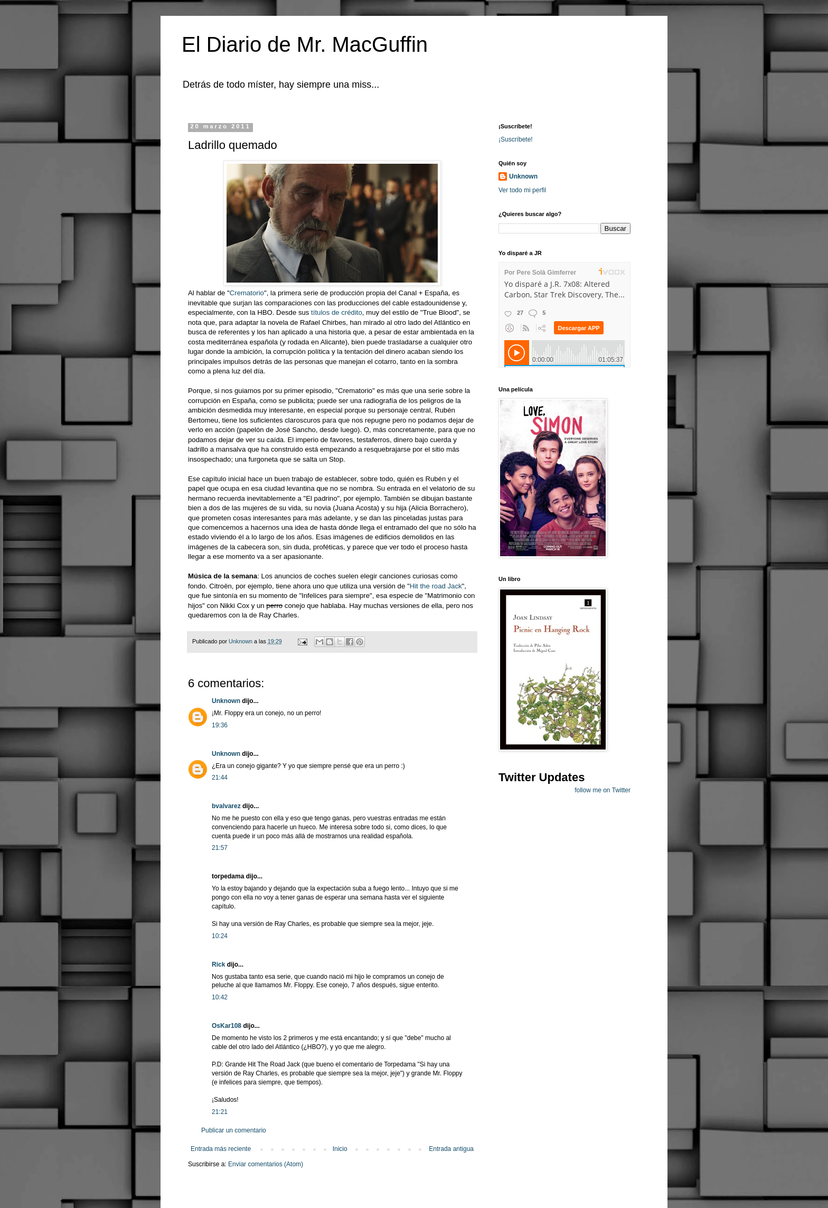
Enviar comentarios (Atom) (265, 1164)
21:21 (220, 1112)
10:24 (220, 936)
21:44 (220, 777)
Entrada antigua (451, 1149)
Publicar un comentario (233, 1130)
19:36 (220, 725)
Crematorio (247, 293)
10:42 (220, 997)
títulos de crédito (336, 312)
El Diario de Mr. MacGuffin (305, 44)
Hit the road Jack (436, 586)
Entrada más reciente (221, 1149)
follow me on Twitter (603, 790)
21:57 (220, 847)
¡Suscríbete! (515, 139)
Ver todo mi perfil (522, 190)
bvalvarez (226, 806)
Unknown (226, 701)
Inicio (340, 1149)
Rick (218, 964)
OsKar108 (226, 1025)
